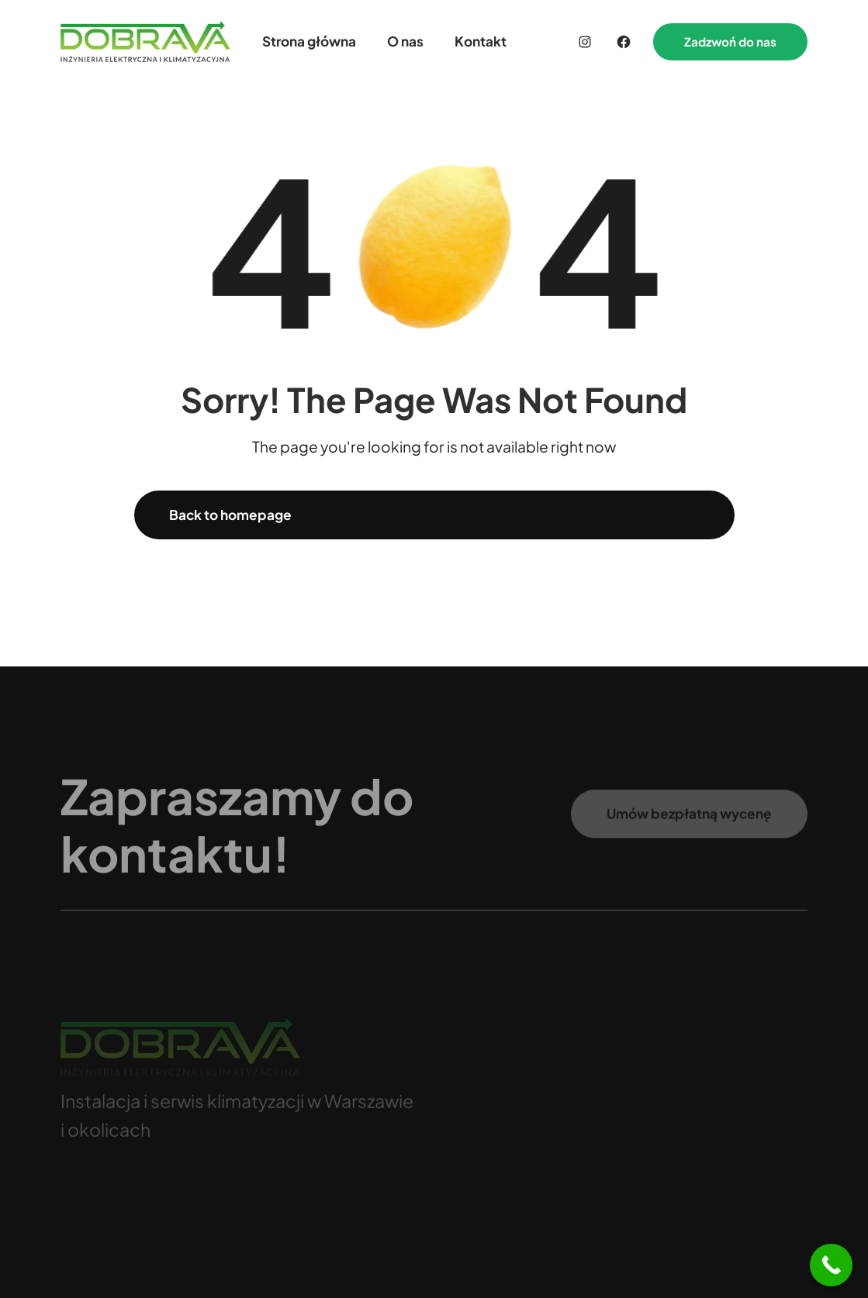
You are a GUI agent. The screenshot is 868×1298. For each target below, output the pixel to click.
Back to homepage (230, 514)
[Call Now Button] (831, 1265)
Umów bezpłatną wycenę (689, 819)
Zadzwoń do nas (730, 41)
